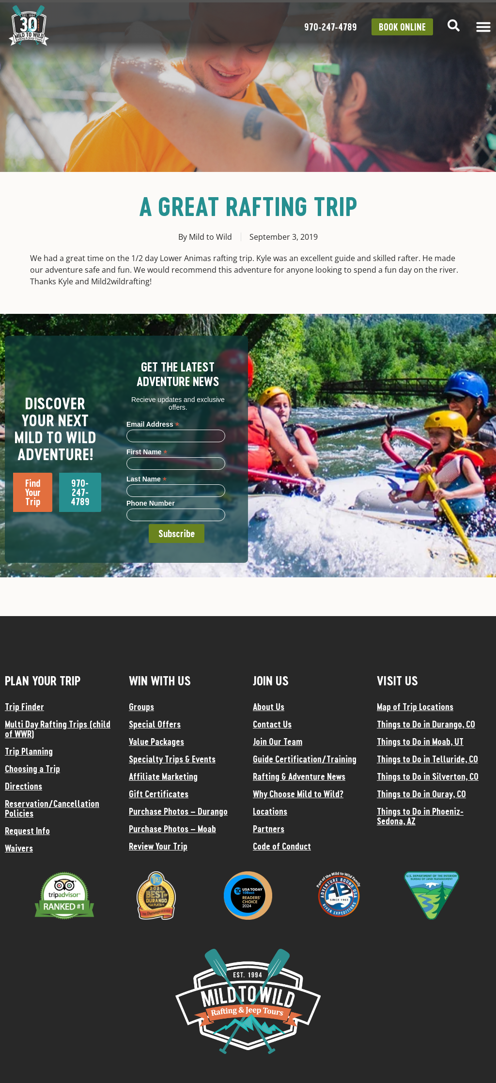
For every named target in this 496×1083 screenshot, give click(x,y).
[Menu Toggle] (483, 26)
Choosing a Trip (32, 768)
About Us (268, 706)
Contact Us (272, 724)
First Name (146, 452)
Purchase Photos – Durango (178, 811)
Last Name (146, 479)
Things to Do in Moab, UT (420, 741)
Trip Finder (24, 706)
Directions (23, 786)
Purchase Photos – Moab (172, 828)
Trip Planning (29, 751)
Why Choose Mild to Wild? (298, 794)
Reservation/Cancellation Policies (52, 808)
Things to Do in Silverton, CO (428, 776)
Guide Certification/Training (304, 759)
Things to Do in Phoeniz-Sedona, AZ (420, 816)
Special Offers (155, 724)
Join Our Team (277, 741)
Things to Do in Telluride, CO (427, 759)
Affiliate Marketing (163, 776)
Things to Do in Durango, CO (426, 724)
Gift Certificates (158, 794)
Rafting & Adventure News (299, 776)
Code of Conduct (282, 846)
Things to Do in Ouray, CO (421, 794)
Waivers (19, 848)
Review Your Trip (158, 846)
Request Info (27, 830)
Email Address (152, 424)
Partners (268, 828)
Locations (270, 811)
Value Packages (156, 741)
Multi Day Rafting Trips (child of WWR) (57, 729)
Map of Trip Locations (415, 706)
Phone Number (150, 503)
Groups (141, 706)
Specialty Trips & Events (172, 759)
